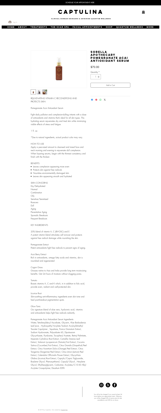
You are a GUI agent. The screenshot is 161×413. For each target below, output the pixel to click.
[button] (22, 27)
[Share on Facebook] (92, 99)
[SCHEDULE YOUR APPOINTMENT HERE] (80, 2)
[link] (143, 12)
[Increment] (99, 76)
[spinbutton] (96, 76)
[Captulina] (101, 385)
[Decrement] (93, 76)
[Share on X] (104, 99)
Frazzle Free (64, 410)
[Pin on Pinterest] (96, 99)
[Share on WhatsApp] (100, 99)
